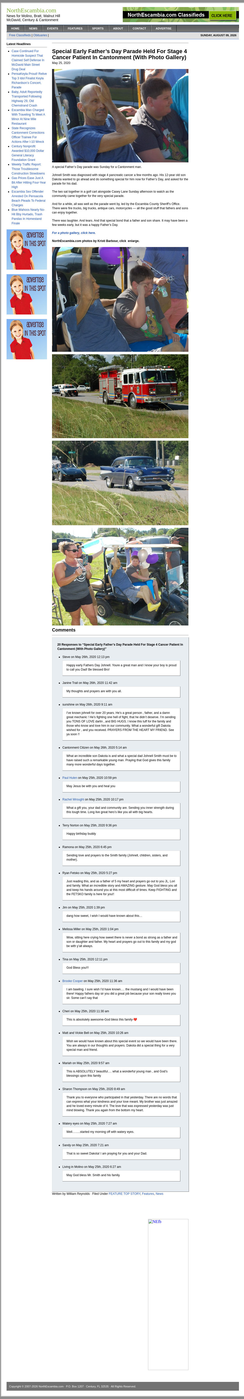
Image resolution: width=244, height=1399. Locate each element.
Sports (98, 28)
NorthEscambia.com (51, 1386)
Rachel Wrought (73, 799)
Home (15, 28)
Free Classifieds (20, 35)
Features (75, 28)
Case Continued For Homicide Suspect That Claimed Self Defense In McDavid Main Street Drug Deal (28, 60)
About (118, 28)
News (33, 28)
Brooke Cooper (72, 981)
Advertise (164, 28)
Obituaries (40, 35)
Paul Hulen (69, 778)
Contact (139, 28)
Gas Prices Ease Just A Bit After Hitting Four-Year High (29, 182)
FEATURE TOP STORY (124, 1194)
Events (52, 28)
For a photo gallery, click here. (74, 233)
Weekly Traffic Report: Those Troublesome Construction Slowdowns (28, 169)
